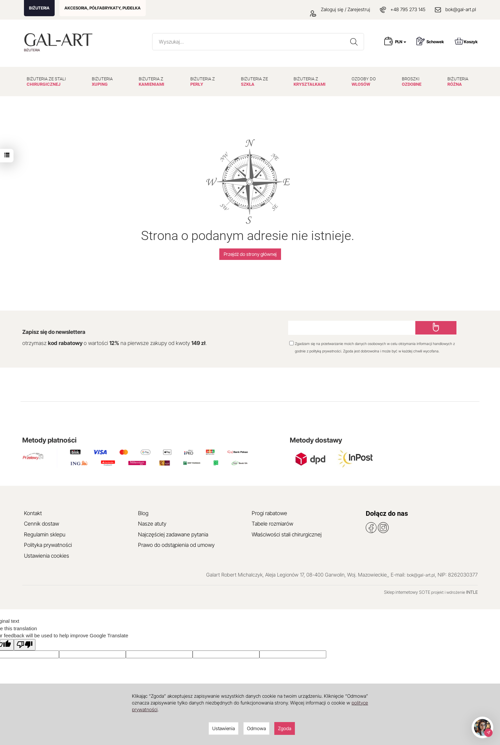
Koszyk (466, 41)
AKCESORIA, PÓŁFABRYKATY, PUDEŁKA (102, 7)
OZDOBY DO (364, 81)
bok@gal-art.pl (460, 9)
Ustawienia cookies (46, 555)
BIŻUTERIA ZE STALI (46, 81)
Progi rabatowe (269, 513)
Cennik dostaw (41, 523)
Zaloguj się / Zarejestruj (340, 9)
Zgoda (284, 728)
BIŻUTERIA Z (151, 81)
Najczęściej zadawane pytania (173, 534)
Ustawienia (223, 728)
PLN (400, 41)
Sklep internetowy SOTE (407, 592)
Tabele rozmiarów (272, 523)
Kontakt (33, 513)
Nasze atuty (152, 523)
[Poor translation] (24, 644)
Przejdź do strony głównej (250, 254)
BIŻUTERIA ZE (254, 81)
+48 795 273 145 (407, 9)
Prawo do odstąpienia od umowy (176, 544)
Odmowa (256, 728)
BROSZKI (411, 81)
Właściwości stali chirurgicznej (287, 534)
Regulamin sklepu (44, 534)
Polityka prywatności (48, 544)
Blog (143, 513)
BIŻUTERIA (39, 7)
